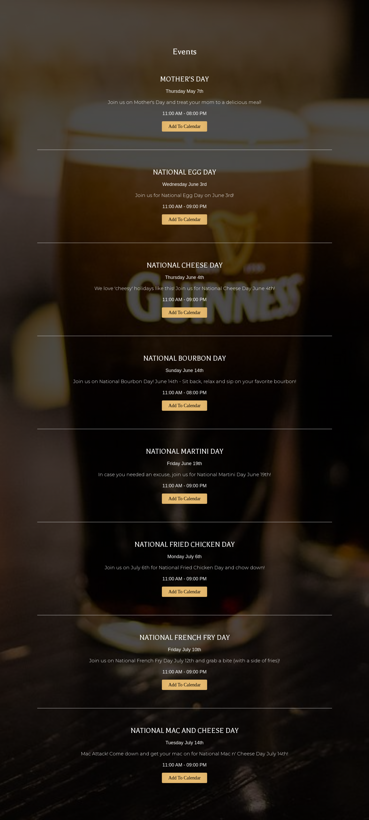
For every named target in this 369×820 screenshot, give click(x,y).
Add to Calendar (184, 126)
